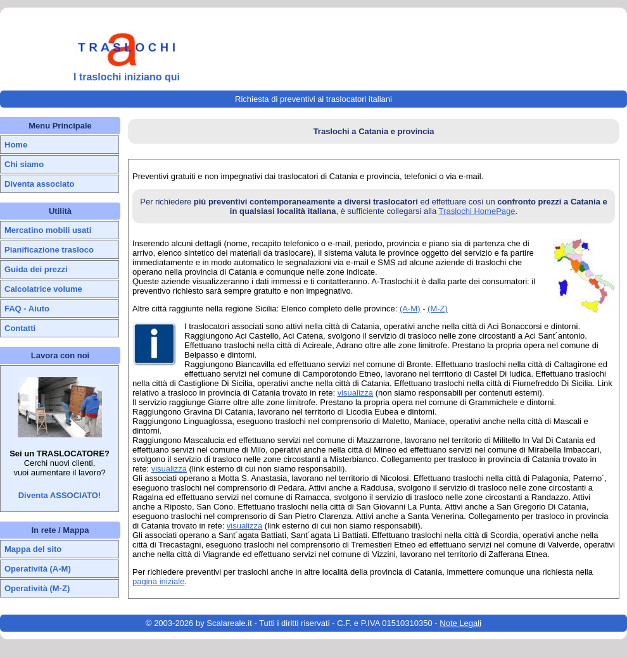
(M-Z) (438, 308)
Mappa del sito (32, 549)
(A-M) (410, 308)
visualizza (355, 392)
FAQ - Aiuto (26, 308)
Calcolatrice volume (43, 289)
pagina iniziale (158, 581)
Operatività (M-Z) (37, 588)
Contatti (19, 328)
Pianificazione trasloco (49, 249)
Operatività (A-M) (37, 568)
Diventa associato (39, 184)
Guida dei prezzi (36, 269)
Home (15, 144)
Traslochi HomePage (477, 211)
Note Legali (460, 623)
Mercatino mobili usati (47, 230)
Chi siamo (24, 164)
